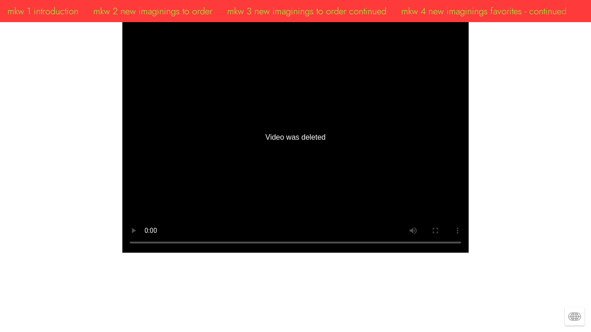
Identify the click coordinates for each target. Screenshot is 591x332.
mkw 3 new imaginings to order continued (306, 11)
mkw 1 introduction (42, 11)
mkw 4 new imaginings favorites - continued (484, 11)
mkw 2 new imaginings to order (152, 11)
